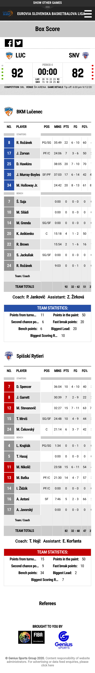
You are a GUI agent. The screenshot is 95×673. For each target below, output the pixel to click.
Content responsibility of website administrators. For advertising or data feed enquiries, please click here (48, 661)
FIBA (31, 640)
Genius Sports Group (63, 640)
